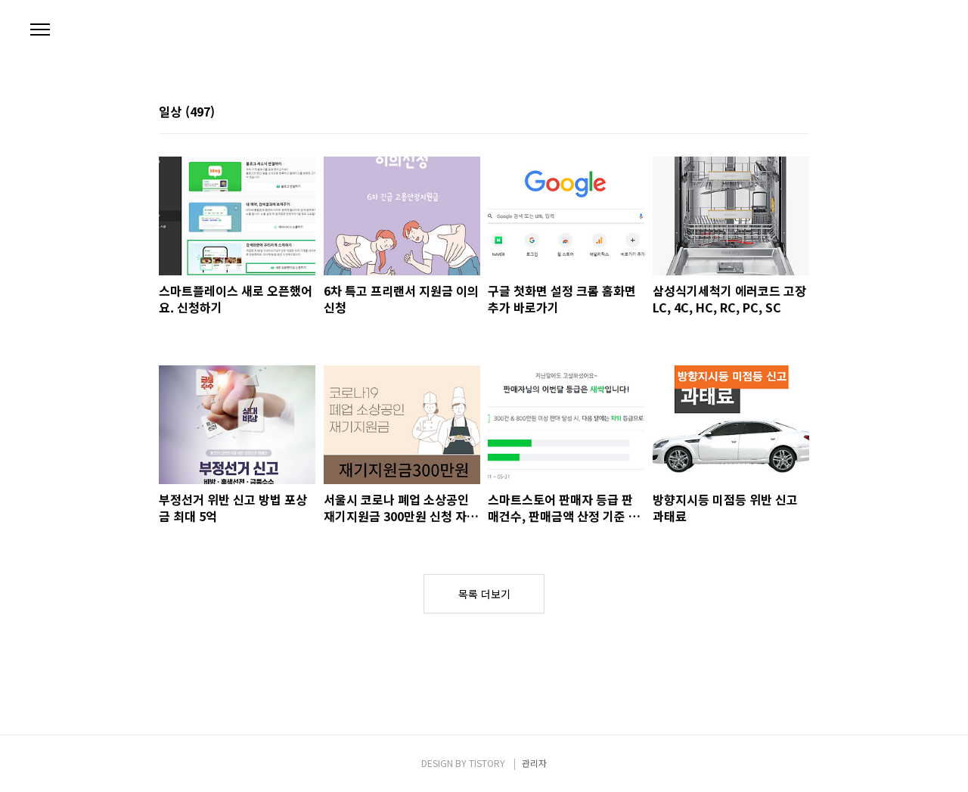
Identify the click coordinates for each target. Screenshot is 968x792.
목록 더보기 (484, 593)
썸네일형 (779, 113)
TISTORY (487, 762)
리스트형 (800, 113)
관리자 (534, 762)
